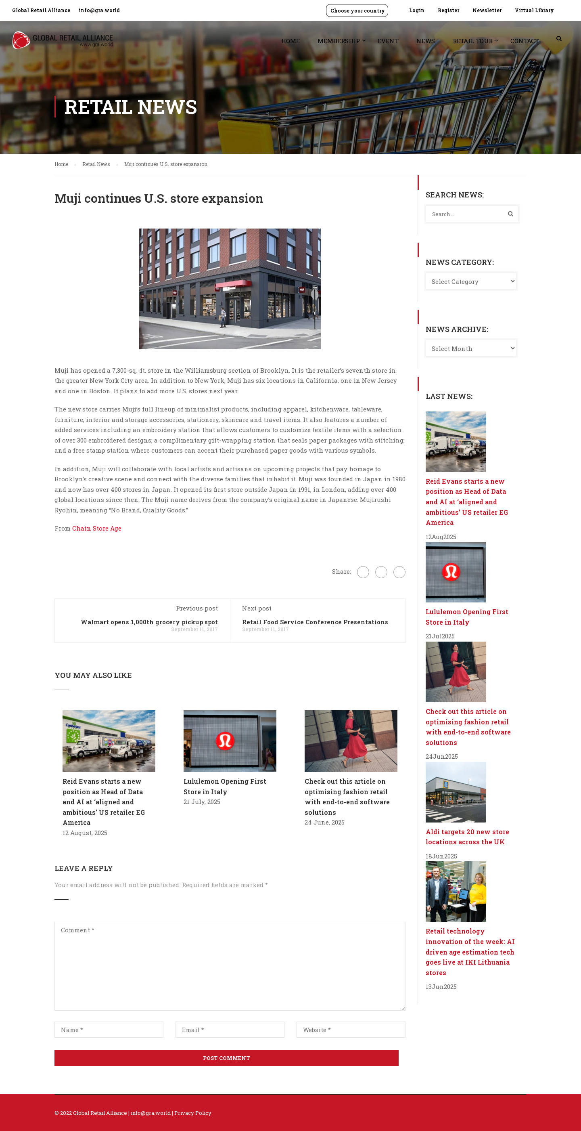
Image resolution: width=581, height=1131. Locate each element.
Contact (524, 41)
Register (448, 10)
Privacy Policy (192, 1112)
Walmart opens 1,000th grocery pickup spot (149, 622)
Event (388, 41)
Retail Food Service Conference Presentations (315, 622)
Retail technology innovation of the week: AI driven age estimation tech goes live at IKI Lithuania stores (470, 951)
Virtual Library (534, 10)
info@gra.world (99, 10)
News (425, 41)
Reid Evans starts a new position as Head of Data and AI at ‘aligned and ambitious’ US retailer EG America (104, 802)
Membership (339, 41)
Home (290, 41)
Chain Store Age (96, 528)
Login (416, 10)
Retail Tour (473, 41)
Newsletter (487, 10)
